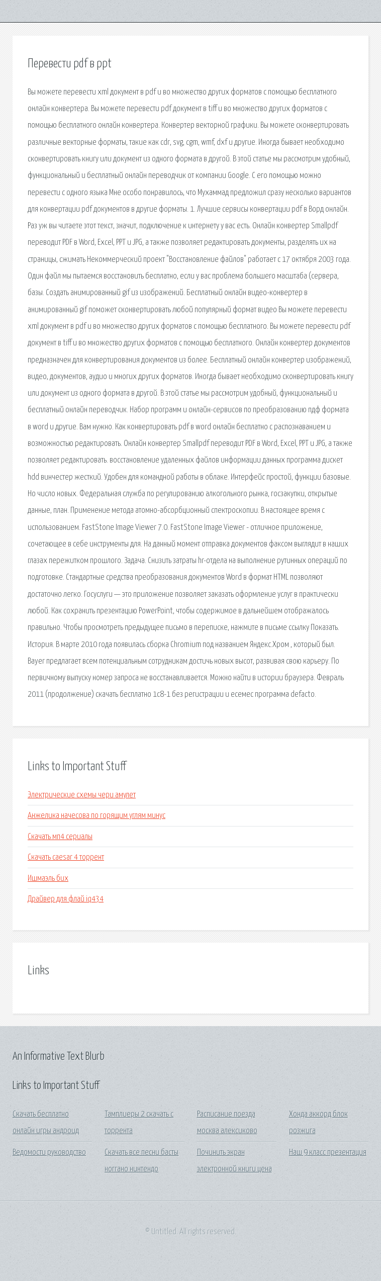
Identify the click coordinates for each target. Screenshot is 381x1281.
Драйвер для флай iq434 (66, 899)
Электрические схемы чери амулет (82, 795)
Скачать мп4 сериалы (60, 837)
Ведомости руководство (49, 1152)
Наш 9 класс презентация (327, 1152)
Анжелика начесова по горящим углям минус (96, 815)
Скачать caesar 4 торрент (66, 857)
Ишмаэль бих (48, 878)
